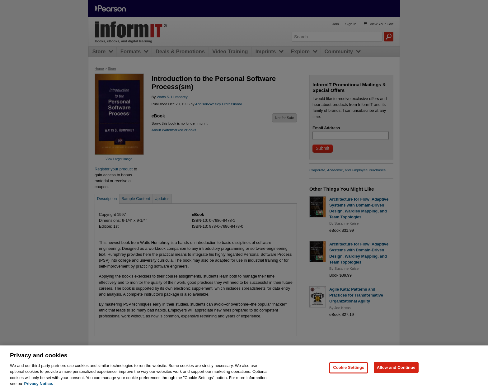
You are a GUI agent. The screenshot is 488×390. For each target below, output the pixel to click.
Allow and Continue (396, 381)
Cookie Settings (348, 381)
